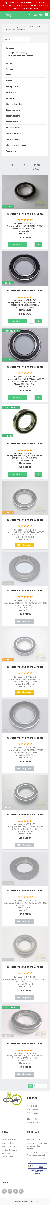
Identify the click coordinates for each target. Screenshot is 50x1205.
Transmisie (11, 151)
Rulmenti (10, 98)
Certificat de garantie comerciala (9, 1151)
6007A (32, 27)
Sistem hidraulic (13, 133)
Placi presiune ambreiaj (17, 52)
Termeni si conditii (33, 1140)
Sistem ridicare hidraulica (17, 145)
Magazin (18, 27)
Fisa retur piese (7, 1156)
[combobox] (17, 39)
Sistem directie (13, 110)
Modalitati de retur (8, 1147)
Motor (9, 80)
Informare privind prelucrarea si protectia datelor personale (37, 1146)
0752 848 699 (32, 1109)
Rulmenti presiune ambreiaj (15, 30)
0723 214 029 (32, 1106)
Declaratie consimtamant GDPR (36, 1159)
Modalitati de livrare (9, 1140)
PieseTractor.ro (32, 1201)
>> (44, 1086)
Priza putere (12, 86)
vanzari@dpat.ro (34, 1119)
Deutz (26, 27)
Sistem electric (13, 116)
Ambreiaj (40, 27)
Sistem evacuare (13, 121)
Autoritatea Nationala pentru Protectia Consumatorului (37, 1153)
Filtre (8, 74)
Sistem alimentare (14, 104)
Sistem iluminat (13, 139)
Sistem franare (13, 127)
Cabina (9, 63)
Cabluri (9, 69)
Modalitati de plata (9, 1143)
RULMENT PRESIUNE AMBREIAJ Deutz (25, 213)
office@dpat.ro (33, 1122)
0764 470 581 (32, 1113)
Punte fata (11, 92)
